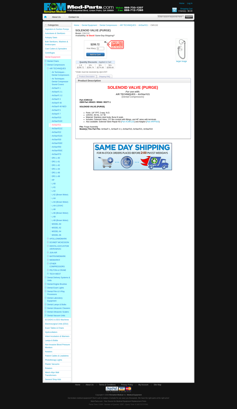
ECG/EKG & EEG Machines (57, 320)
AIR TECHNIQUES (58, 68)
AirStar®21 (56, 125)
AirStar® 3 (56, 99)
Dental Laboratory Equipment (54, 299)
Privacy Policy (127, 385)
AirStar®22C (57, 136)
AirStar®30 (56, 139)
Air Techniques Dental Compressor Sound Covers (60, 82)
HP (53, 180)
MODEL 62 (56, 228)
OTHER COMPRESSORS (57, 265)
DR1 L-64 (56, 169)
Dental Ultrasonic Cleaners (58, 308)
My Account (143, 385)
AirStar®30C (57, 143)
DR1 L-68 (56, 176)
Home (181, 3)
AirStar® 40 (57, 103)
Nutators (48, 352)
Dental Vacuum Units (56, 315)
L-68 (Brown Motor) (60, 220)
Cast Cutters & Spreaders (56, 49)
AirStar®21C (57, 128)
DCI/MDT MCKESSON (59, 242)
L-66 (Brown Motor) (60, 213)
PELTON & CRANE (58, 270)
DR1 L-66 (56, 173)
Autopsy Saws (51, 37)
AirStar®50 (56, 147)
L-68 (54, 217)
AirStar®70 (56, 154)
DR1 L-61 (56, 162)
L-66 (54, 209)
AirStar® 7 (56, 114)
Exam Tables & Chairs (54, 328)
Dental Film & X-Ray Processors (56, 292)
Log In (189, 3)
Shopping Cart (186, 9)
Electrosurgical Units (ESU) (56, 324)
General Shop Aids (53, 379)
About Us (56, 17)
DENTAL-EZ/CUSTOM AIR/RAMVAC (59, 247)
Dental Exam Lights (55, 288)
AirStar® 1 (56, 88)
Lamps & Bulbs (51, 340)
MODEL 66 (56, 235)
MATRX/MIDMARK (58, 256)
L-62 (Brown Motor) (60, 195)
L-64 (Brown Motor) (60, 202)
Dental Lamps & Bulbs (56, 304)
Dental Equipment (52, 57)
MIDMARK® (55, 260)
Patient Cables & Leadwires (57, 356)
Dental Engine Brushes (57, 284)
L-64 (54, 198)
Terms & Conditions (107, 385)
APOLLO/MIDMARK (58, 239)
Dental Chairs (53, 61)
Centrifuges (50, 53)
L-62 (54, 191)
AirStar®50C (57, 150)
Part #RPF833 (153, 122)
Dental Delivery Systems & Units (58, 279)
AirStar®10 (56, 117)
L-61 (54, 187)
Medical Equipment (134, 395)
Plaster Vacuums (52, 364)
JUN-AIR (53, 253)
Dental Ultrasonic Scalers (58, 312)
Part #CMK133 (128, 122)
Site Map (157, 385)
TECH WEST (55, 274)
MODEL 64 (56, 231)
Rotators (48, 368)
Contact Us (74, 17)
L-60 (54, 184)
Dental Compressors (56, 65)
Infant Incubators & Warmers (57, 336)
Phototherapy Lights (53, 360)
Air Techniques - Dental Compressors (60, 73)
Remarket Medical (116, 395)
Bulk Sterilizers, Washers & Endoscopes (56, 43)
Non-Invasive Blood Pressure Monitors (57, 346)
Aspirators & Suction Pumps (57, 29)
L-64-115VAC (57, 206)
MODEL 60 (56, 224)
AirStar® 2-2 (57, 95)
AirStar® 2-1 (57, 92)
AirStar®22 (56, 132)
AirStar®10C (57, 121)
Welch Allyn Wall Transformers (52, 373)
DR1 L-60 (56, 158)
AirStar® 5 (56, 110)
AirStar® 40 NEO (59, 106)
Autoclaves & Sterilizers (55, 33)
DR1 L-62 (56, 165)
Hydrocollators (51, 332)
